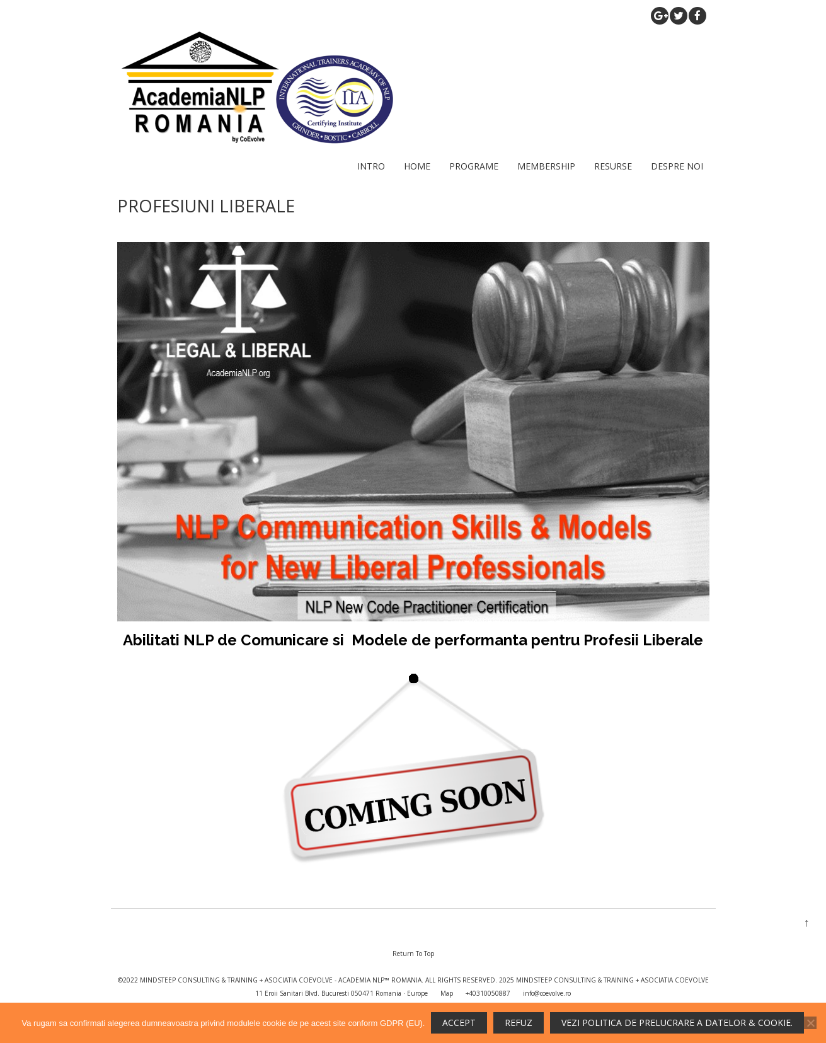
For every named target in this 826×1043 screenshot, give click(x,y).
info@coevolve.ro (547, 993)
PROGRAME (473, 166)
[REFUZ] (810, 1023)
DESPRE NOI (677, 166)
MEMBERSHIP (546, 166)
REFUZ (518, 1023)
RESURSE (613, 166)
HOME (417, 166)
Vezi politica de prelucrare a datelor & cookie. (677, 1023)
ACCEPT (459, 1023)
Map (446, 993)
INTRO (371, 166)
